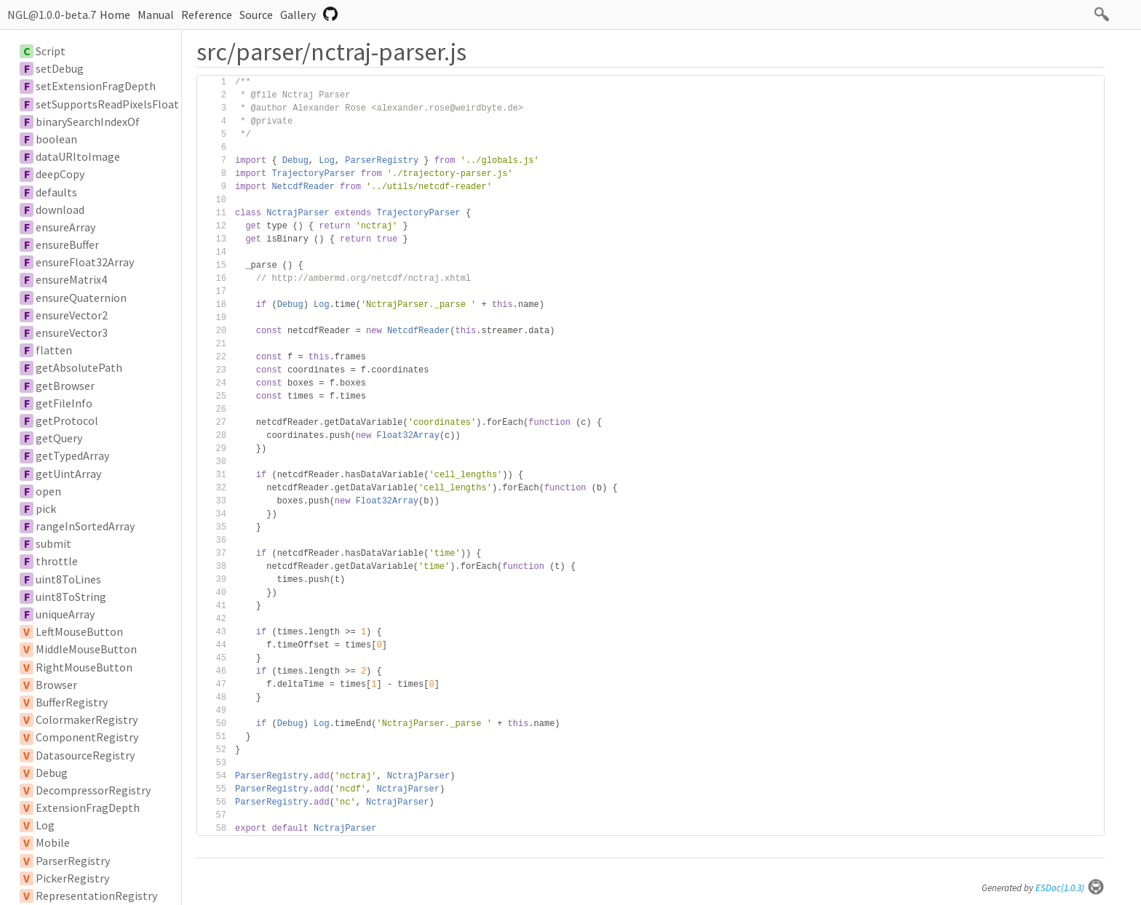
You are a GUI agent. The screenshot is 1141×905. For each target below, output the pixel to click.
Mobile (53, 842)
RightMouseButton (84, 667)
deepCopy (60, 174)
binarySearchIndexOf (88, 121)
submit (53, 543)
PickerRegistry (72, 878)
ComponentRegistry (87, 737)
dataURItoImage (78, 156)
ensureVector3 (72, 332)
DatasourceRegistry (85, 755)
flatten (54, 350)
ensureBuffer (67, 244)
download (60, 209)
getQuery (59, 438)
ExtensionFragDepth (88, 807)
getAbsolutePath (79, 367)
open (48, 491)
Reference (206, 14)
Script (50, 51)
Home (115, 14)
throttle (57, 561)
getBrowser (65, 385)
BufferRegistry (72, 702)
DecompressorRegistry (93, 790)
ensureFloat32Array (85, 262)
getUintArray (68, 473)
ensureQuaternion (81, 297)
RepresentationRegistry (96, 895)
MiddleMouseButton (86, 649)
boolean (56, 139)
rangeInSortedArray (85, 526)
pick (46, 508)
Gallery (298, 14)
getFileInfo (64, 403)
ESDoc (1070, 888)
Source (256, 14)
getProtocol (67, 420)
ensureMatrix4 (71, 279)
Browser (56, 684)
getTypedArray (72, 455)
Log (45, 825)
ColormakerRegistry (87, 719)
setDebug (60, 68)
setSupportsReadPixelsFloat (107, 104)
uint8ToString (71, 596)
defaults (56, 192)
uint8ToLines (68, 579)
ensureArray (65, 227)
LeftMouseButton (79, 631)
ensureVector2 (72, 315)
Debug (52, 772)
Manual (156, 14)
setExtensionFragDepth (96, 86)
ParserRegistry (73, 860)
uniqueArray (65, 614)
